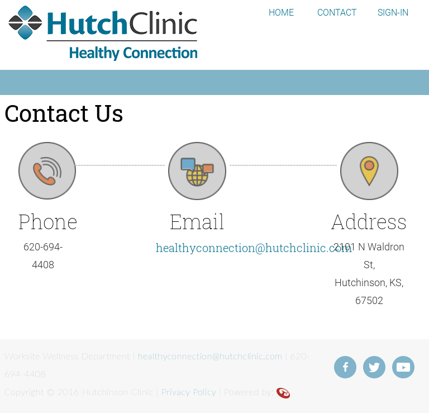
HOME (281, 12)
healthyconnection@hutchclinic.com (254, 247)
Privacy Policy (188, 391)
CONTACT (337, 12)
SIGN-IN (393, 12)
